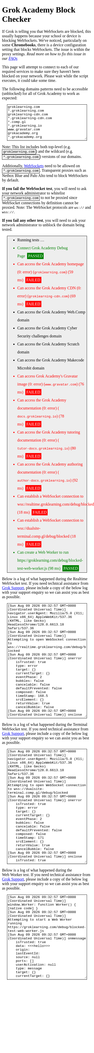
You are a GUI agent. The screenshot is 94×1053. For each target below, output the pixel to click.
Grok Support (13, 597)
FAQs (13, 58)
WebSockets (34, 174)
